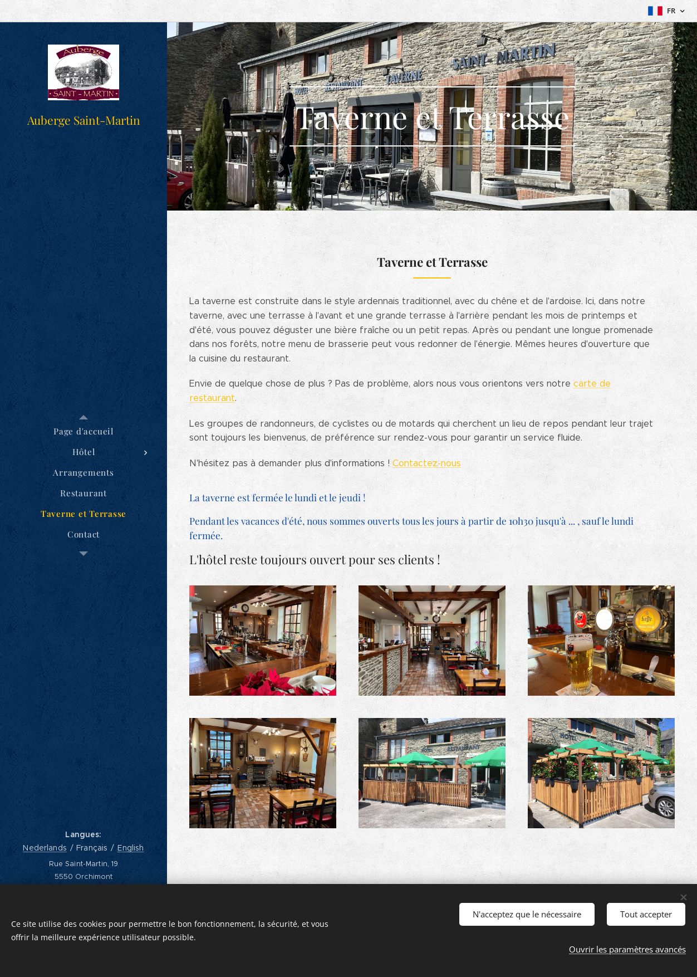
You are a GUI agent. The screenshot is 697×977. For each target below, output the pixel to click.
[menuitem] (83, 431)
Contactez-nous (426, 463)
